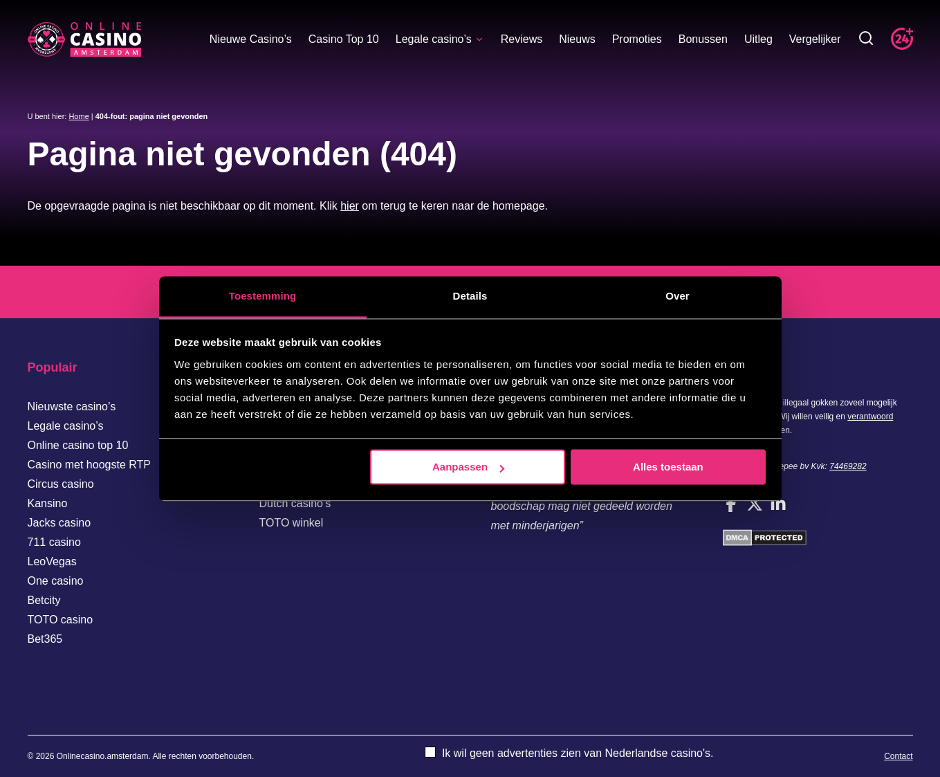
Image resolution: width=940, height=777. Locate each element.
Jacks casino (59, 523)
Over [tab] (677, 296)
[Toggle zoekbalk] (866, 39)
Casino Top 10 (343, 39)
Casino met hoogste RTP (89, 464)
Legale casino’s (440, 39)
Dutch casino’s (295, 503)
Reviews (521, 39)
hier (349, 206)
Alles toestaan (668, 467)
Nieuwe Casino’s (251, 39)
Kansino (48, 503)
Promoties (637, 39)
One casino (56, 581)
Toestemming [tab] (263, 296)
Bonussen (703, 39)
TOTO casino (60, 619)
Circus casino (61, 484)
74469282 (847, 466)
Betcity (44, 600)
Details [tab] (470, 296)
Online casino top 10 (78, 445)
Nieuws (577, 39)
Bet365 (45, 639)
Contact (898, 756)
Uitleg (758, 39)
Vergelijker (815, 39)
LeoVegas (52, 561)
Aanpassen (468, 467)
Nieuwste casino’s (72, 406)
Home (78, 116)
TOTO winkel (291, 523)
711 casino (54, 542)
